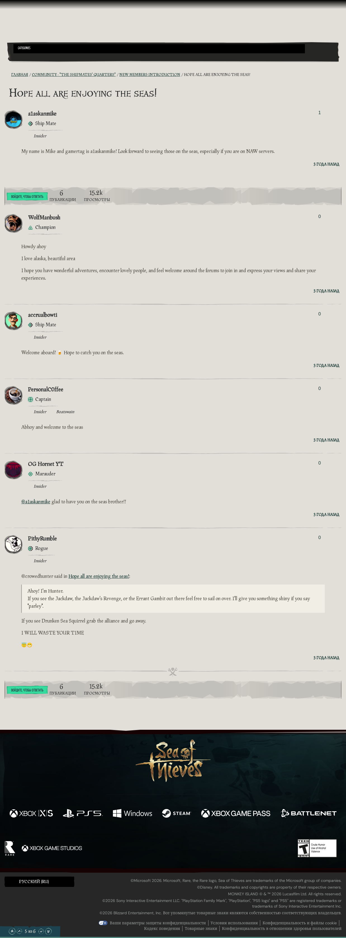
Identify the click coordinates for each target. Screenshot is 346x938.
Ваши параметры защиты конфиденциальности (158, 922)
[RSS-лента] (7, 75)
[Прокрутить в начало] (12, 931)
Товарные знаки (201, 928)
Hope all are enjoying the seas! (98, 576)
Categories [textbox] (24, 48)
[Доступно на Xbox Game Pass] (236, 814)
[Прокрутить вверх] (19, 931)
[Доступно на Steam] (176, 814)
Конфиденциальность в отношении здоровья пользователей (282, 928)
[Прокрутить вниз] (41, 931)
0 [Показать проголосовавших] (319, 216)
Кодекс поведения (162, 928)
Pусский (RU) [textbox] (34, 881)
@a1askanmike (35, 501)
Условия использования (234, 922)
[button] (159, 48)
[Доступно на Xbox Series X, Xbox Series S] (31, 814)
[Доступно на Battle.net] (308, 814)
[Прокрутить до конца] (48, 931)
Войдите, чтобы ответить (27, 197)
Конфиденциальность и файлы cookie (299, 922)
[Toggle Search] (26, 56)
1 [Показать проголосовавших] (319, 112)
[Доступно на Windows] (132, 814)
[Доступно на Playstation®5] (82, 814)
